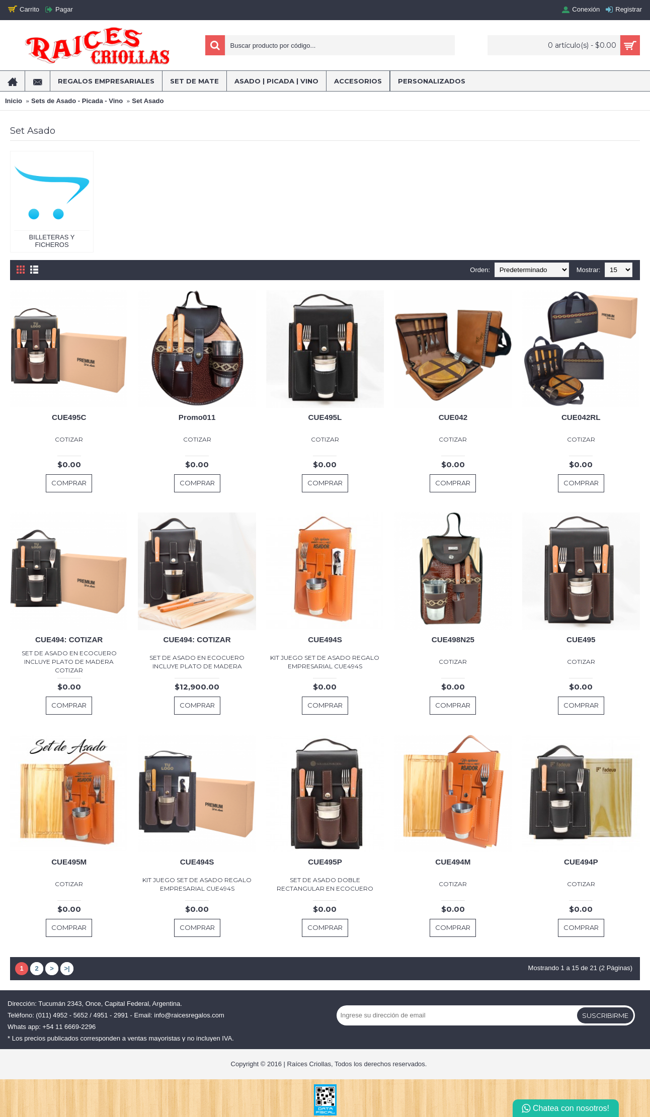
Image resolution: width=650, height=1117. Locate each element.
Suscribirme (605, 1015)
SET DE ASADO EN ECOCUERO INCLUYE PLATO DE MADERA (197, 662)
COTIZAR (69, 439)
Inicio (13, 101)
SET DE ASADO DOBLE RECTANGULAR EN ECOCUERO (325, 884)
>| (66, 968)
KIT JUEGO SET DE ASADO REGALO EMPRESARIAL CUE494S (324, 662)
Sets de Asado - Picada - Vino (77, 101)
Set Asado (148, 101)
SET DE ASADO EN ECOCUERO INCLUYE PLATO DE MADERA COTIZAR (69, 661)
